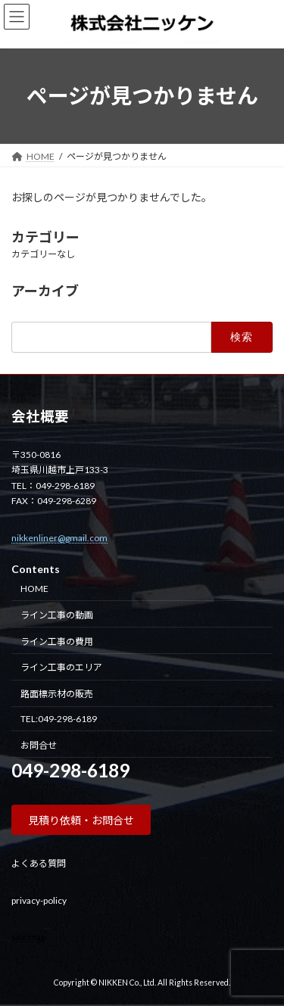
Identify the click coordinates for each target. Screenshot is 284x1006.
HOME (34, 588)
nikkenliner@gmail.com (59, 537)
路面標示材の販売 (56, 693)
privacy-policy (39, 899)
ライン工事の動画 (56, 614)
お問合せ (38, 744)
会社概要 (40, 416)
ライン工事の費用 (56, 640)
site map (28, 936)
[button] (81, 820)
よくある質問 (38, 863)
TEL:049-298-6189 (58, 718)
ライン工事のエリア (61, 667)
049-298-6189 (70, 770)
